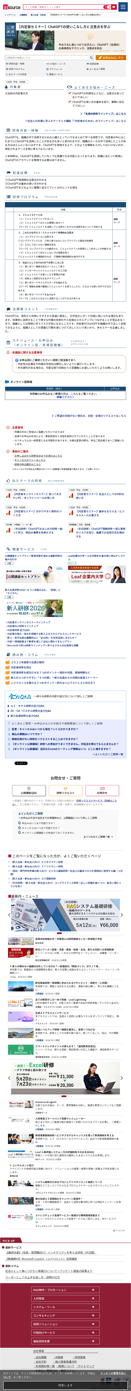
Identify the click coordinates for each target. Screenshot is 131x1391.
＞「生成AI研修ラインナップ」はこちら (103, 113)
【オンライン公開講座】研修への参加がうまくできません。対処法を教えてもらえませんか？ (65, 744)
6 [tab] (73, 933)
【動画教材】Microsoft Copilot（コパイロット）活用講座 (41, 1259)
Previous (9, 915)
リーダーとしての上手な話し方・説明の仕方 (32, 1277)
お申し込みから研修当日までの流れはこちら (38, 455)
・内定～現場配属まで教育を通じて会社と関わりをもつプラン (38, 641)
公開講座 (23, 15)
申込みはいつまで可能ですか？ (38, 823)
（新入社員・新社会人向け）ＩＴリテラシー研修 (36, 866)
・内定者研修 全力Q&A (17, 630)
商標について (66, 1366)
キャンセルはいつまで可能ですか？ (41, 828)
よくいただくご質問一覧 (97, 836)
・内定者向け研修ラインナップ (21, 626)
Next (121, 915)
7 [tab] (76, 933)
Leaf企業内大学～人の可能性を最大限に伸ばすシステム (96, 557)
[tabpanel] (65, 915)
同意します (65, 1385)
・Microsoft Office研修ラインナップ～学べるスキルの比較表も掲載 (41, 645)
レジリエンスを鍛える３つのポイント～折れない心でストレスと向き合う (53, 682)
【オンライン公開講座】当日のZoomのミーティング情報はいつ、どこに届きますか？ (61, 749)
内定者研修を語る (21, 667)
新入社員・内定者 (38, 15)
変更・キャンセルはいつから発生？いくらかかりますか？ (45, 729)
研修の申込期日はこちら (27, 464)
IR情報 (59, 1357)
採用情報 (80, 1357)
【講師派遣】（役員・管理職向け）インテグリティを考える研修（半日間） (51, 1252)
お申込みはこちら (113, 57)
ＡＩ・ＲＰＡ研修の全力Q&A (27, 706)
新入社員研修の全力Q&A (25, 715)
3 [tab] (64, 933)
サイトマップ (86, 1366)
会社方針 (41, 1362)
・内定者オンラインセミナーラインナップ (27, 622)
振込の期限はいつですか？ (27, 734)
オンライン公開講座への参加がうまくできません (48, 832)
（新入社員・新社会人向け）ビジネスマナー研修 (36, 862)
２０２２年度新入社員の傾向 (27, 662)
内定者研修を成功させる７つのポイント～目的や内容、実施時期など (50, 672)
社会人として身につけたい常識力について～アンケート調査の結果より (48, 1271)
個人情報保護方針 (66, 1362)
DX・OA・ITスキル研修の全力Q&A (31, 711)
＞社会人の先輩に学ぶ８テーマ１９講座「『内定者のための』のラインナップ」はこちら (75, 121)
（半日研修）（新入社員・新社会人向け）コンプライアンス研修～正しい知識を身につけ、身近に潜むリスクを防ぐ (65, 884)
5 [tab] (70, 933)
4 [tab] (67, 933)
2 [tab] (59, 933)
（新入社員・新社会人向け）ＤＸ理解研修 (33, 878)
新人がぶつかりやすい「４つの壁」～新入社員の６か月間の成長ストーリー (54, 677)
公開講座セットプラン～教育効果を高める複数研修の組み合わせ (33, 557)
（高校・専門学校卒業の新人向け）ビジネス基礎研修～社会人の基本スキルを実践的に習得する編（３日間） (66, 872)
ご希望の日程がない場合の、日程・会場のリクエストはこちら (90, 415)
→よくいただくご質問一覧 (107, 754)
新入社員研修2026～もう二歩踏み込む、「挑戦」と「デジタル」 (33, 591)
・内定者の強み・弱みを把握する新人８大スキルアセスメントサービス (43, 633)
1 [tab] (54, 933)
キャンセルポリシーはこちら (30, 460)
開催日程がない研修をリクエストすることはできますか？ (45, 739)
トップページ (10, 15)
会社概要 (41, 1357)
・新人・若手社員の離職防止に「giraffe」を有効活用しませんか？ (41, 637)
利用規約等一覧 (45, 1366)
